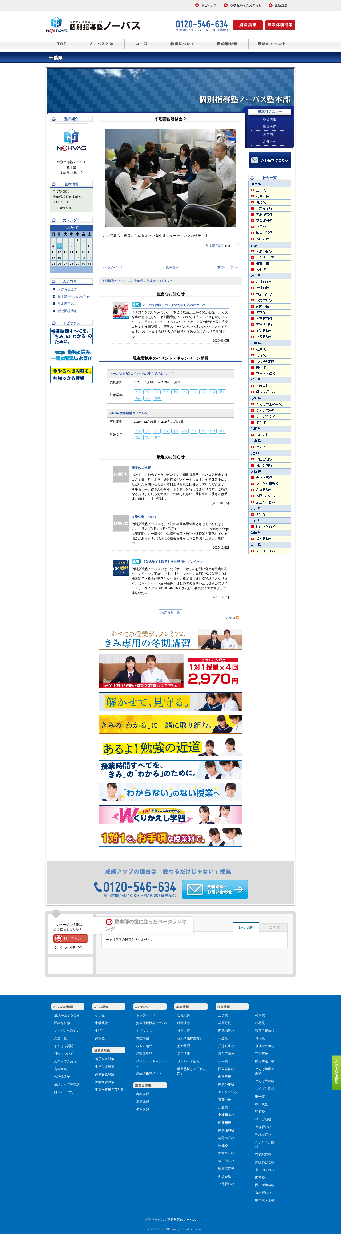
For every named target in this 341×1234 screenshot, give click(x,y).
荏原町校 (224, 1023)
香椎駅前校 (263, 1193)
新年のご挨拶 (141, 467)
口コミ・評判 (63, 1092)
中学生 (100, 1031)
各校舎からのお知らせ (246, 5)
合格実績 (60, 1069)
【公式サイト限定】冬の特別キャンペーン (172, 562)
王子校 (223, 1015)
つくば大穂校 (264, 1081)
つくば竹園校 (264, 1089)
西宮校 (260, 1177)
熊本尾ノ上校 (264, 1200)
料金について (63, 1054)
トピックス (144, 1031)
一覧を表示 (170, 267)
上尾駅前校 (226, 1184)
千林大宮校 (263, 1135)
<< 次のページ (113, 267)
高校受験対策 (104, 1074)
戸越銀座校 (226, 1046)
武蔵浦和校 (226, 1130)
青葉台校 (224, 1100)
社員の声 (183, 1031)
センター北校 (227, 1092)
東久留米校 (226, 1054)
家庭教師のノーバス (181, 1219)
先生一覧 (60, 1038)
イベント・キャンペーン (152, 1064)
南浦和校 (224, 1122)
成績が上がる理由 (67, 1015)
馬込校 (223, 1038)
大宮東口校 (226, 1153)
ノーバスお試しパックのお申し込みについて (174, 305)
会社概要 (183, 1015)
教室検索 (142, 1038)
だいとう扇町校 (264, 1145)
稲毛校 (260, 1023)
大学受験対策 (104, 1082)
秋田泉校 (261, 1104)
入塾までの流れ (65, 1061)
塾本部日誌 (214, 246)
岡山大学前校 (264, 1185)
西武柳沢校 (226, 1031)
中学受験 (101, 1023)
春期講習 (142, 1094)
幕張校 (260, 1038)
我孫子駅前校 (264, 1031)
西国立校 (224, 1076)
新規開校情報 (65, 311)
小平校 (223, 1061)
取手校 (260, 1096)
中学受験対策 (104, 1067)
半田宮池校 (263, 1119)
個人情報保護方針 (190, 1038)
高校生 (100, 1038)
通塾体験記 (144, 1054)
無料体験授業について (152, 1023)
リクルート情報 (188, 1061)
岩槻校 (223, 1146)
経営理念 (183, 1023)
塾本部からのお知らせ (71, 296)
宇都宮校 (261, 1054)
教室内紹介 (144, 1046)
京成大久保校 (264, 1046)
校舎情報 (269, 119)
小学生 (100, 1015)
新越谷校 (224, 1176)
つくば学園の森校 (264, 1071)
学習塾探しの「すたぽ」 (191, 1071)
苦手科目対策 (104, 1059)
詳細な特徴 (62, 1023)
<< (53, 270)
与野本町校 (226, 1138)
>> (89, 270)
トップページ (145, 1015)
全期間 (274, 927)
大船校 (223, 1107)
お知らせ (269, 141)
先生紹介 (269, 134)
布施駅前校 (263, 1154)
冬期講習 (142, 1109)
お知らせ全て (65, 289)
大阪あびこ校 (264, 1162)
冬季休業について (144, 517)
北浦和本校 (226, 1115)
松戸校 (260, 1015)
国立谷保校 (226, 1069)
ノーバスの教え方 (67, 1031)
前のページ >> (227, 267)
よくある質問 (63, 1046)
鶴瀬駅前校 (226, 1168)
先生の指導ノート (149, 1073)
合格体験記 (62, 1076)
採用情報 (183, 1054)
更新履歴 (183, 1046)
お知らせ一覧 (170, 612)
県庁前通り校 (264, 1061)
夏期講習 (142, 1102)
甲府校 (260, 1111)
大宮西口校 (226, 1161)
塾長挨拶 (269, 126)
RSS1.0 (232, 618)
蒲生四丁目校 (264, 1170)
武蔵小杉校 (226, 1084)
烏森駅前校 (263, 1127)
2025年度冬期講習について (129, 413)
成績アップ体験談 (67, 1084)
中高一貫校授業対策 (109, 1089)
